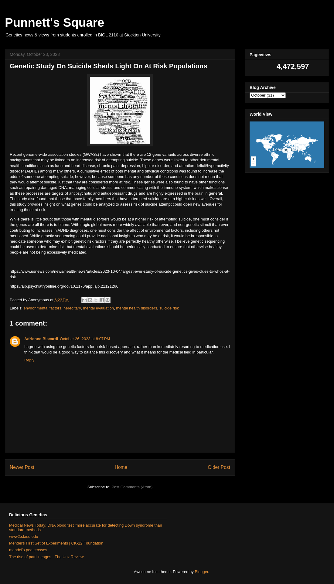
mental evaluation (98, 308)
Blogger (201, 571)
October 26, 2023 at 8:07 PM (85, 338)
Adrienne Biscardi (41, 338)
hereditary (72, 308)
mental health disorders (136, 308)
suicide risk (169, 308)
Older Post (219, 467)
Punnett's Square (54, 22)
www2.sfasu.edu (23, 536)
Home (121, 467)
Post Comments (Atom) (131, 487)
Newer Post (22, 467)
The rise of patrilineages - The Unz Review (46, 557)
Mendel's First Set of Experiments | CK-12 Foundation (56, 543)
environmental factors (42, 308)
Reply (29, 360)
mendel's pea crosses (28, 550)
